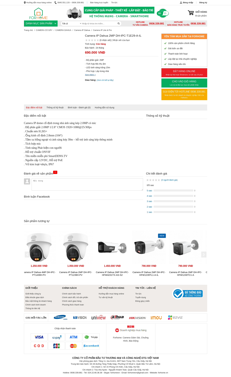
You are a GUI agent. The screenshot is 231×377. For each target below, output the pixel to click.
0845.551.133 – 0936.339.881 (69, 2)
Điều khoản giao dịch (34, 297)
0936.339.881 (198, 23)
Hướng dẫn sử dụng (104, 107)
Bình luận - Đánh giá (79, 107)
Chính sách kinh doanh (35, 305)
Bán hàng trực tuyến (99, 2)
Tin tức (114, 2)
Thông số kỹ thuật (55, 107)
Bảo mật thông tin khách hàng (38, 301)
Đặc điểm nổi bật (34, 107)
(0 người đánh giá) (169, 180)
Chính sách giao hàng (71, 301)
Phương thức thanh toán (73, 305)
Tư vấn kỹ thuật (106, 297)
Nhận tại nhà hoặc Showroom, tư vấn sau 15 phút (184, 72)
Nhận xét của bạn (121, 40)
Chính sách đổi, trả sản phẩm (75, 297)
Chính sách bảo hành (71, 294)
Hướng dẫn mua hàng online (38, 2)
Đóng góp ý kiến (142, 301)
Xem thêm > (90, 75)
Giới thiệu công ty (33, 294)
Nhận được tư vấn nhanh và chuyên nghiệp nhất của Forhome (184, 94)
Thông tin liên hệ (32, 308)
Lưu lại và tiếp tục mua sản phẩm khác (184, 83)
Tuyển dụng (140, 297)
